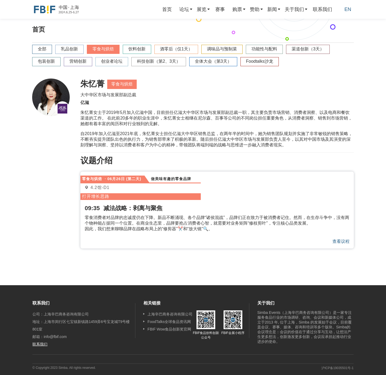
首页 (167, 9)
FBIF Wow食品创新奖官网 (169, 329)
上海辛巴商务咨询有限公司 (169, 314)
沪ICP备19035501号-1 (337, 368)
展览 (201, 9)
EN (347, 9)
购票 (237, 9)
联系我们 (322, 9)
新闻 (272, 9)
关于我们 (294, 9)
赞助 (254, 9)
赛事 (220, 9)
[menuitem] (167, 9)
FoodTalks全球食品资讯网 (169, 322)
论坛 (184, 9)
